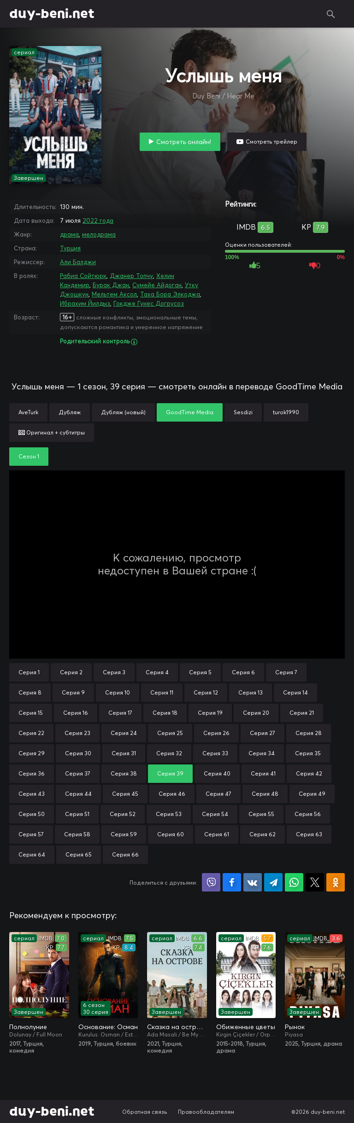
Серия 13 (250, 692)
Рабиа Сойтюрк (83, 275)
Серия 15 (30, 712)
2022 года (98, 220)
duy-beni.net (51, 14)
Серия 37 (77, 773)
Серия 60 (170, 834)
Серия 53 (169, 813)
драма (69, 234)
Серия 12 (206, 692)
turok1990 (286, 412)
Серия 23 (77, 732)
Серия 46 (172, 793)
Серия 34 (261, 753)
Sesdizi (243, 412)
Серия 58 (77, 834)
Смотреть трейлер (271, 141)
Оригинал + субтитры (51, 432)
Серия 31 (124, 753)
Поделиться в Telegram (273, 882)
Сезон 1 (28, 456)
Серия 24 (124, 732)
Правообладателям (206, 1111)
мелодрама (99, 234)
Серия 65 (78, 854)
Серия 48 (265, 793)
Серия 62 (262, 834)
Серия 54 (215, 813)
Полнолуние (28, 1027)
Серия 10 (117, 692)
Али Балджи (78, 262)
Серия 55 (261, 813)
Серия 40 (217, 773)
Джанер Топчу (131, 275)
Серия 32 (169, 753)
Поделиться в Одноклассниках (335, 882)
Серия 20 (256, 712)
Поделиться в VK (252, 882)
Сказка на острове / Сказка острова (177, 1027)
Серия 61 (216, 834)
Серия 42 (309, 773)
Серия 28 (308, 732)
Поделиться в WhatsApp (294, 882)
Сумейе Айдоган (157, 285)
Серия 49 (312, 793)
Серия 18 (165, 712)
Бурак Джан (111, 285)
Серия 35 (308, 753)
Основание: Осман (108, 1027)
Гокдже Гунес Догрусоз (148, 303)
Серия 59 (124, 834)
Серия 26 (216, 732)
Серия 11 (161, 692)
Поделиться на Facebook (232, 882)
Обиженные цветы (245, 1027)
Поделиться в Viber (211, 882)
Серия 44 (78, 793)
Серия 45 (125, 793)
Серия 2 (71, 672)
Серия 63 (309, 834)
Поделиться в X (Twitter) (315, 882)
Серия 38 (124, 773)
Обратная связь (144, 1111)
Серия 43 (31, 793)
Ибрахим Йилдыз (85, 303)
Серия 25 (170, 732)
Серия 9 (73, 692)
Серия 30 (78, 753)
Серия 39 (170, 773)
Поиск (331, 14)
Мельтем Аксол (114, 294)
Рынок (295, 1027)
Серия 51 (77, 813)
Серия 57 (31, 834)
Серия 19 (210, 712)
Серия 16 (75, 712)
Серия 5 (200, 672)
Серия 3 (114, 672)
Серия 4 (157, 672)
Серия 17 (120, 712)
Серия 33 (215, 753)
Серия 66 (125, 854)
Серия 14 (295, 692)
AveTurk (28, 412)
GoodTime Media (189, 412)
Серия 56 (308, 813)
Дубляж (70, 412)
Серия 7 (286, 672)
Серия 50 (31, 813)
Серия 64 (31, 854)
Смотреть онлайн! (183, 141)
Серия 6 (243, 672)
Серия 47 (218, 793)
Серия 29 (31, 753)
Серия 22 (31, 732)
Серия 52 (123, 813)
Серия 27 (262, 732)
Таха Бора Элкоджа (170, 294)
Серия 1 (29, 672)
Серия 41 (263, 773)
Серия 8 (29, 692)
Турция (70, 248)
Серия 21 (301, 712)
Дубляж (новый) (123, 412)
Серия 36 (31, 773)
